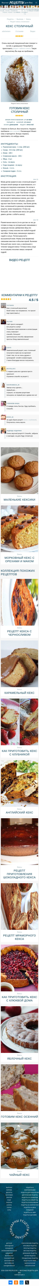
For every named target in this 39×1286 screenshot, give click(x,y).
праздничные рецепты (30, 1258)
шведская (9, 1253)
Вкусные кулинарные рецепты (19, 1229)
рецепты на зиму (30, 1212)
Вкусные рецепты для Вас (17, 2)
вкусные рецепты (30, 1250)
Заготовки (9, 1195)
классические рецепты (30, 1243)
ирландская (9, 1245)
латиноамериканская (9, 1250)
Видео (32, 31)
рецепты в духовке (30, 1215)
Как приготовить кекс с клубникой (19, 752)
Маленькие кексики (19, 499)
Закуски (9, 1197)
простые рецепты (30, 1248)
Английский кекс (19, 812)
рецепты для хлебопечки (30, 1192)
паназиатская (9, 1258)
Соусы (9, 1207)
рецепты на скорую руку (30, 1205)
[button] (36, 2)
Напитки (9, 1202)
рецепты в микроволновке (29, 1189)
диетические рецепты (30, 1195)
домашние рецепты (30, 1253)
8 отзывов (19, 31)
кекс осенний (15, 131)
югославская (9, 1260)
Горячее (9, 1190)
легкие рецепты (30, 1255)
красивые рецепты (30, 1245)
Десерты (9, 1192)
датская (9, 1243)
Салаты (9, 1205)
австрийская (9, 1263)
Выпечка (9, 1187)
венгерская (9, 1255)
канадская (9, 1248)
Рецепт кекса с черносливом (19, 633)
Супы (9, 1210)
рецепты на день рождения (30, 1209)
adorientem (6, 31)
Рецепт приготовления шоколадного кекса (19, 874)
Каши (9, 1200)
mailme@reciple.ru (19, 1274)
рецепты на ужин (30, 1260)
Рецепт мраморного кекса (19, 937)
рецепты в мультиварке (30, 1202)
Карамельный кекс (19, 692)
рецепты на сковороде (30, 1197)
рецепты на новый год (30, 1200)
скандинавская (9, 1265)
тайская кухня (30, 1265)
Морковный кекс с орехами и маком (19, 559)
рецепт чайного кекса (21, 48)
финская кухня (30, 1263)
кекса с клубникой (29, 420)
